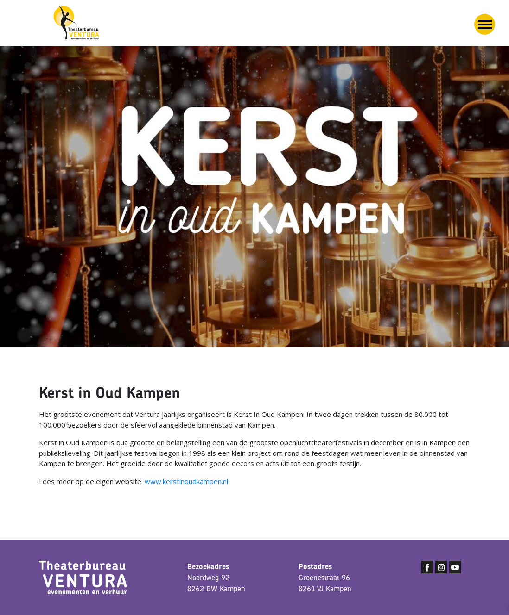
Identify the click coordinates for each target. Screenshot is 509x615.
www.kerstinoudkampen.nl (186, 481)
